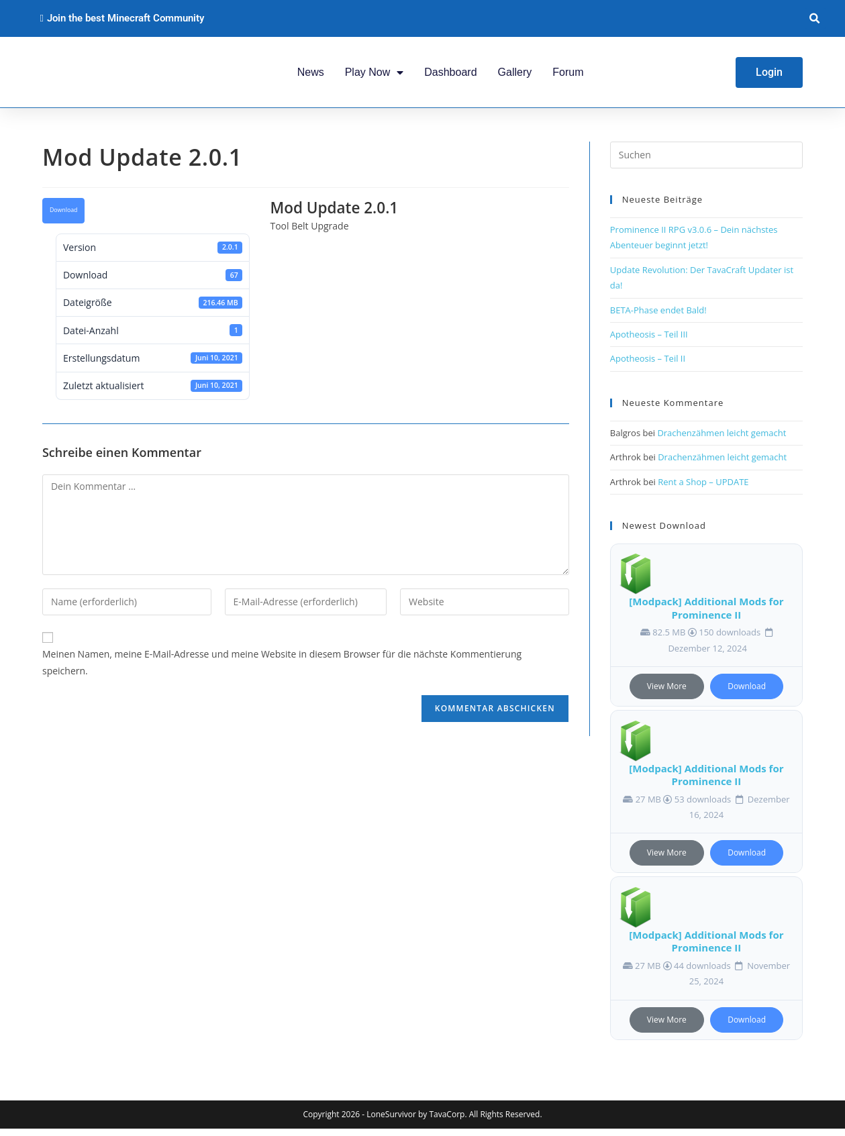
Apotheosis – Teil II (647, 366)
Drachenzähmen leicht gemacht (721, 440)
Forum (567, 75)
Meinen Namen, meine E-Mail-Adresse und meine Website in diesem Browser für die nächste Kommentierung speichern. (281, 670)
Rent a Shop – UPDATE (703, 489)
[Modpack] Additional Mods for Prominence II (706, 616)
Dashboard (450, 75)
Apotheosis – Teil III (649, 341)
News (310, 75)
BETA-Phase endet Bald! (658, 317)
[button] (815, 18)
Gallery (515, 75)
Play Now (374, 76)
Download (63, 218)
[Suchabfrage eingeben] (706, 163)
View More (667, 694)
